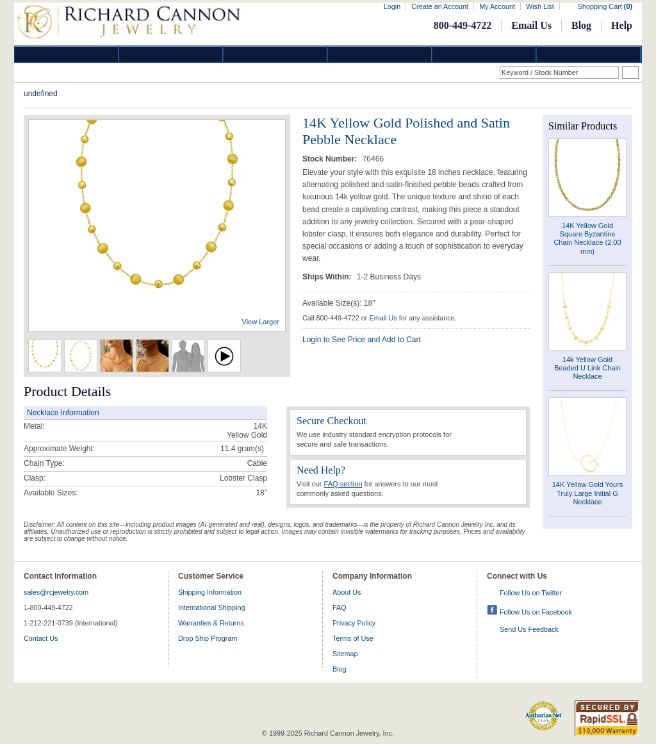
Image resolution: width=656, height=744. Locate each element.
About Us (346, 592)
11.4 (227, 448)
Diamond (67, 54)
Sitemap (345, 653)
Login (392, 6)
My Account (497, 6)
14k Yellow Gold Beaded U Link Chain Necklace (587, 368)
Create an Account (439, 6)
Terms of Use (352, 638)
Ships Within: (328, 276)
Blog (581, 25)
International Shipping (211, 607)
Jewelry (380, 54)
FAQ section (343, 484)
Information (484, 54)
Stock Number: (330, 158)
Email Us (531, 25)
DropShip (589, 54)
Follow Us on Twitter (531, 593)
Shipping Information (210, 592)
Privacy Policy (353, 623)
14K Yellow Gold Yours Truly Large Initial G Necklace (587, 493)
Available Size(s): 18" (338, 303)
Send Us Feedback (529, 629)
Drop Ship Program (207, 638)
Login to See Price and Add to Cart (361, 339)
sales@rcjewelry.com (56, 592)
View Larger (261, 322)
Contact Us (41, 638)
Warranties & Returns (211, 623)
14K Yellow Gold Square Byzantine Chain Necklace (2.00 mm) (587, 238)
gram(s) (242, 448)
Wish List (540, 6)
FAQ (339, 607)
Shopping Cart (605, 6)
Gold (171, 54)
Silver (275, 54)
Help (621, 25)
